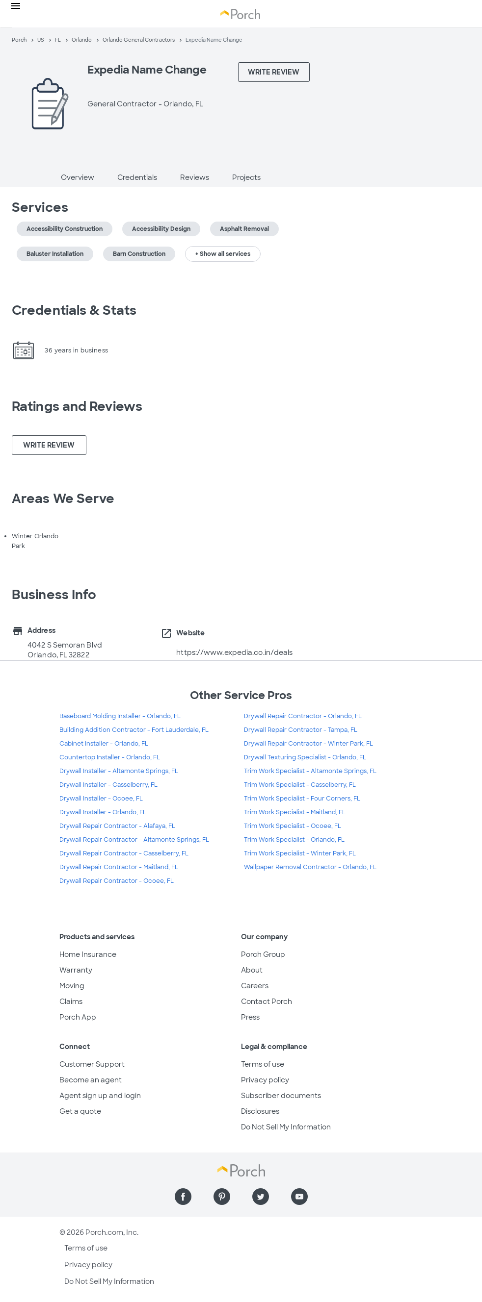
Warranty (75, 970)
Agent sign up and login (100, 1095)
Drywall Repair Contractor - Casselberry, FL (123, 853)
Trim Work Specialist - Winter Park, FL (300, 853)
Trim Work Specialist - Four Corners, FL (302, 798)
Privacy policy (265, 1080)
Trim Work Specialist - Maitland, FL (295, 812)
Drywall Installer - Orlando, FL (102, 812)
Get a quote (80, 1111)
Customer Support (92, 1064)
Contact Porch (266, 1001)
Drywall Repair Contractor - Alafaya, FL (117, 826)
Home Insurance (87, 954)
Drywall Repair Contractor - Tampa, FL (300, 730)
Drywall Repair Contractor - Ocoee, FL (116, 881)
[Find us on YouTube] (299, 1196)
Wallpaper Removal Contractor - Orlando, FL (310, 867)
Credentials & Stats (74, 310)
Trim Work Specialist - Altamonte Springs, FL (310, 771)
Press (250, 1017)
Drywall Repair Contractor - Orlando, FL (303, 716)
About (252, 970)
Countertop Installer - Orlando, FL (109, 757)
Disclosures (260, 1111)
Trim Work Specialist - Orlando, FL (294, 840)
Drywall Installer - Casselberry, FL (108, 785)
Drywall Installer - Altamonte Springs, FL (118, 771)
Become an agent (90, 1080)
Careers (254, 985)
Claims (70, 1001)
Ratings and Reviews (77, 406)
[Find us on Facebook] (183, 1196)
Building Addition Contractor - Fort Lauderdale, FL (134, 730)
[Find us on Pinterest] (222, 1196)
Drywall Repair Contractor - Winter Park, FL (308, 744)
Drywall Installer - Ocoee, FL (101, 798)
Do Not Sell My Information (286, 1127)
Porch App (77, 1017)
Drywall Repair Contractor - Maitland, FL (118, 867)
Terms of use (262, 1064)
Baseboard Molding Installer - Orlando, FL (120, 716)
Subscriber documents (281, 1095)
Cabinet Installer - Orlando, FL (103, 744)
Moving (71, 985)
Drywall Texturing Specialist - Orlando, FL (305, 757)
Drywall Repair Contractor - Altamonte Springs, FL (134, 840)
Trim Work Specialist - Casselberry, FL (300, 785)
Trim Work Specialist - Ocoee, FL (292, 826)
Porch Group (263, 954)
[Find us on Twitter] (260, 1196)
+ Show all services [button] (222, 254)
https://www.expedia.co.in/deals (234, 652)
